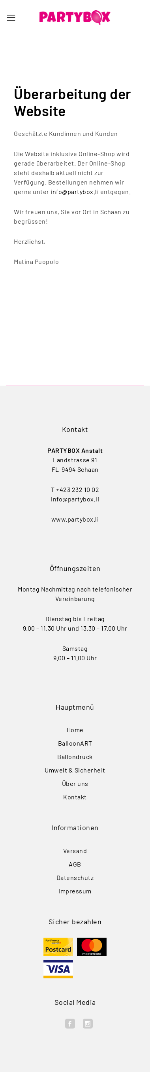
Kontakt (75, 797)
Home (75, 729)
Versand (75, 850)
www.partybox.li (75, 519)
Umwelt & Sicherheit (75, 770)
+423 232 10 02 (77, 489)
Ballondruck (75, 756)
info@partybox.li (75, 191)
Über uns (75, 783)
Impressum (75, 891)
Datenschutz (75, 877)
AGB (75, 864)
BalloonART (75, 743)
